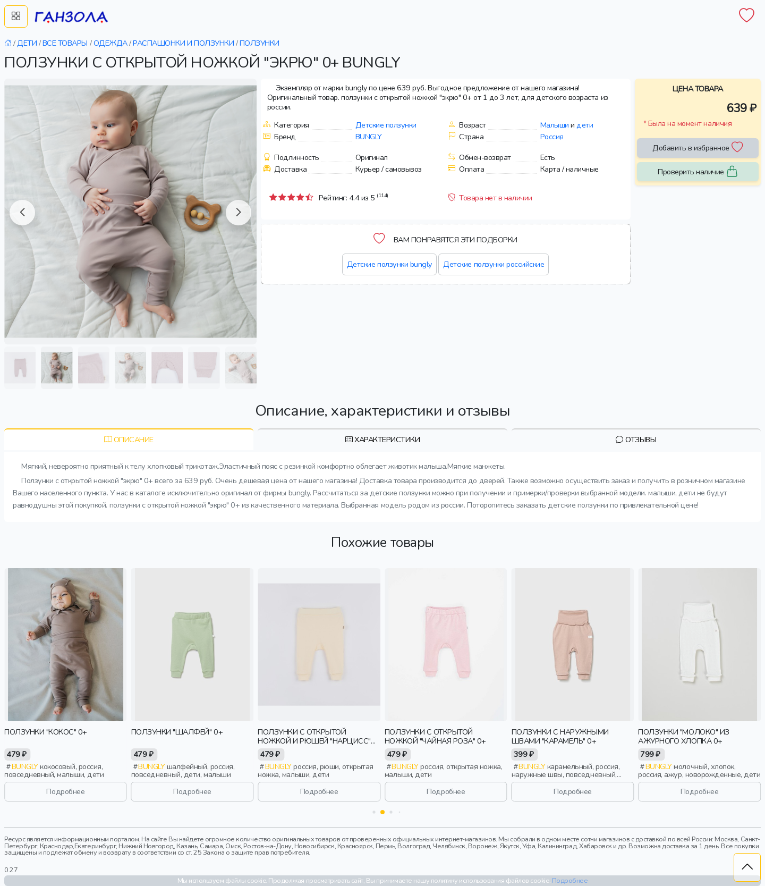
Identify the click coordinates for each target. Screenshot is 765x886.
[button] (22, 212)
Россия (552, 136)
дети (584, 125)
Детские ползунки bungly (389, 264)
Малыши (554, 125)
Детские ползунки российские (493, 264)
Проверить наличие (697, 172)
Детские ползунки (385, 125)
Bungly (368, 136)
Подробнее (65, 791)
